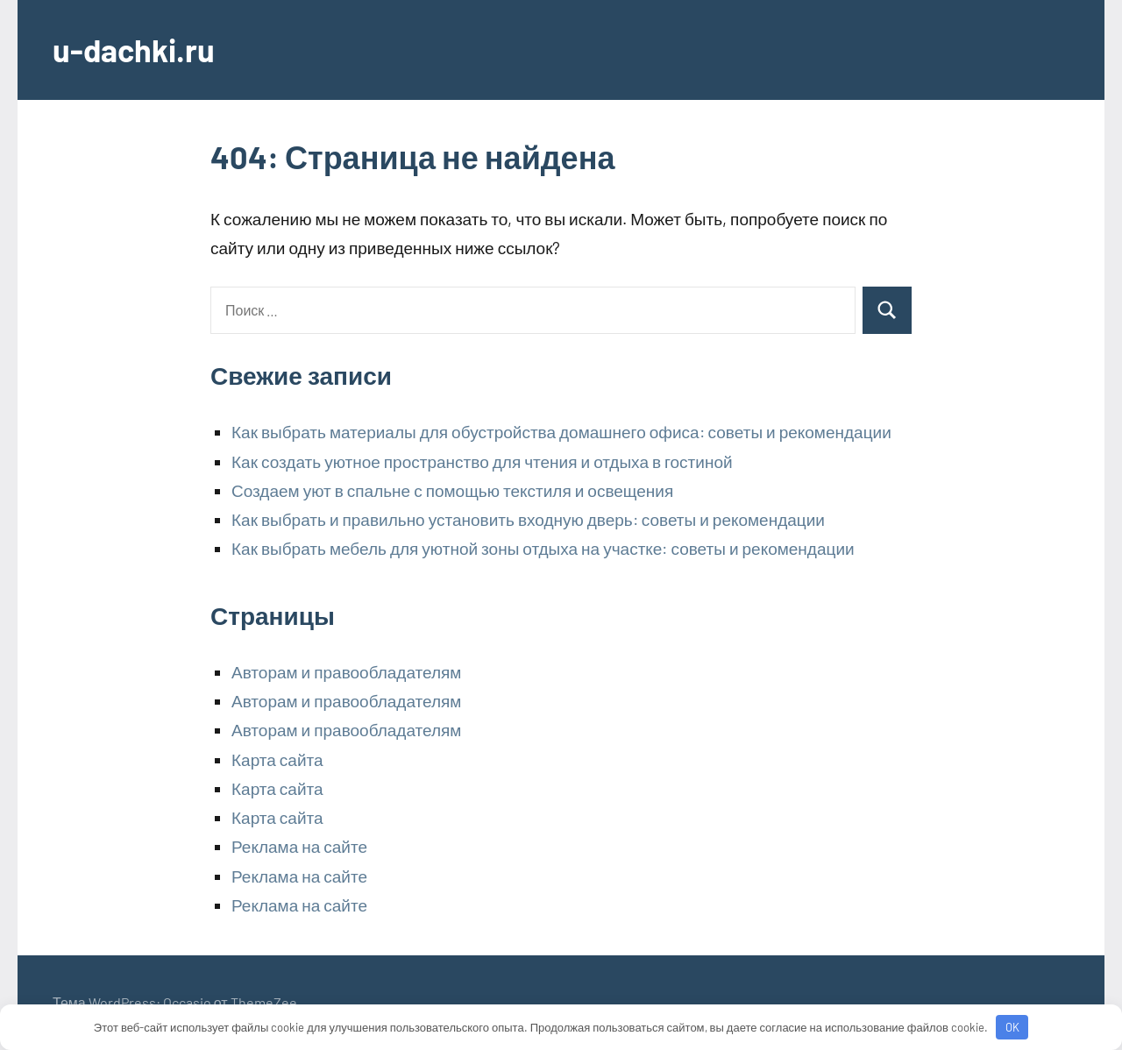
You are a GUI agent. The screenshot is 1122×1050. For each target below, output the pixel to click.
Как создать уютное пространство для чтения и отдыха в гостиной (482, 461)
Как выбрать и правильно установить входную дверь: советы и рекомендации (528, 519)
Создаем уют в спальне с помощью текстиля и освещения (452, 490)
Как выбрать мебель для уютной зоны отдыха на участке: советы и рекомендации (543, 548)
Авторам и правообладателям (346, 672)
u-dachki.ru (134, 49)
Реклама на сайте (299, 846)
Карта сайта (277, 759)
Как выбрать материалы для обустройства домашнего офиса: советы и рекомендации (561, 432)
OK (1012, 1027)
